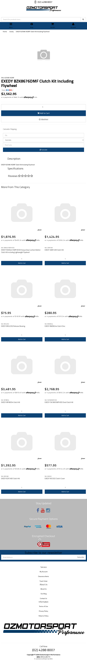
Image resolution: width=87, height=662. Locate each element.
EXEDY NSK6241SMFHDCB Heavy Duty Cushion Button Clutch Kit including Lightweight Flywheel (20, 251)
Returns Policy (43, 616)
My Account (43, 571)
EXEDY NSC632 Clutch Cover (55, 478)
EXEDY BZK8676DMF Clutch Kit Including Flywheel (32, 31)
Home (5, 31)
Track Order (44, 581)
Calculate (43, 150)
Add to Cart (43, 113)
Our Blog (44, 593)
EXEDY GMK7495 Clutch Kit (54, 250)
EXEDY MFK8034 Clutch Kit (10, 402)
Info (35, 97)
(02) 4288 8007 (44, 2)
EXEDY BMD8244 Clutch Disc (55, 326)
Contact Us (43, 598)
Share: (7, 90)
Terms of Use (43, 606)
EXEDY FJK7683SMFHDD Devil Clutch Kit (59, 402)
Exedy (12, 31)
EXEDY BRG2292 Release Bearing (13, 326)
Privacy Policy (43, 611)
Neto (51, 659)
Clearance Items (43, 576)
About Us (43, 589)
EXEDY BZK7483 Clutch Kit (10, 478)
